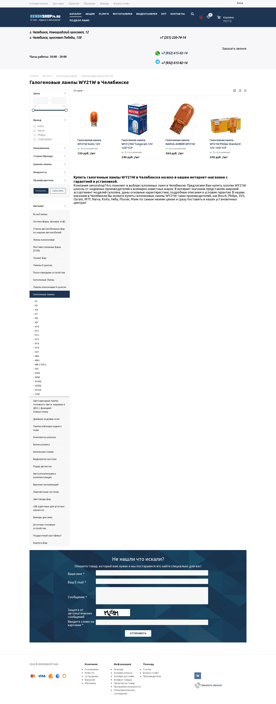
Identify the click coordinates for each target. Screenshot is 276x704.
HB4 (37, 360)
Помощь (148, 664)
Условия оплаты (123, 673)
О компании (91, 669)
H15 (37, 339)
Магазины (90, 683)
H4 (36, 309)
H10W (38, 381)
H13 (37, 335)
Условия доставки (124, 676)
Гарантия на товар (124, 683)
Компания (91, 664)
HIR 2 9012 (40, 364)
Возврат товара (123, 680)
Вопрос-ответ (151, 673)
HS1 (37, 369)
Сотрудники (91, 676)
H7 (36, 314)
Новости (89, 673)
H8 (36, 318)
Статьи (147, 669)
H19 (37, 347)
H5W (37, 373)
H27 (37, 352)
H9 (36, 322)
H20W (38, 385)
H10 (37, 326)
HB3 (37, 356)
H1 (36, 301)
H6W (37, 377)
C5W (37, 394)
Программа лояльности (127, 686)
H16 (37, 343)
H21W (38, 390)
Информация (122, 664)
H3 (36, 305)
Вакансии (90, 680)
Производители (152, 676)
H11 (37, 331)
